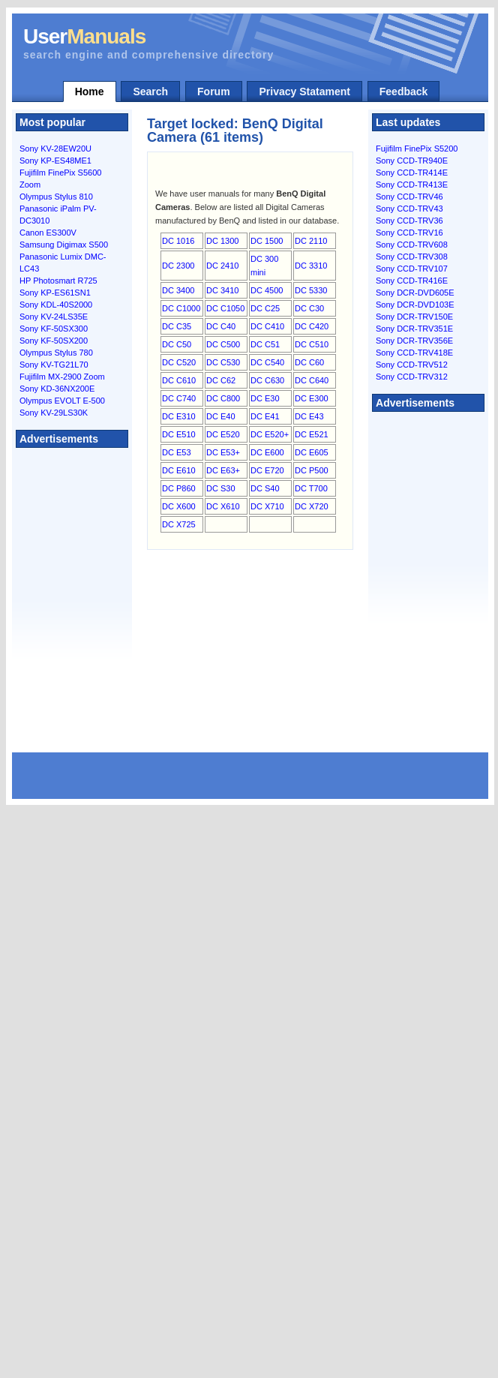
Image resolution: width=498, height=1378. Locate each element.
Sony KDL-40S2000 (56, 304)
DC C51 (265, 344)
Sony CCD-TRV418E (414, 352)
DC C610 (179, 380)
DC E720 (267, 470)
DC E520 (223, 434)
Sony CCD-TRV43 (409, 208)
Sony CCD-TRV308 (412, 256)
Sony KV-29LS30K (54, 412)
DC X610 (223, 506)
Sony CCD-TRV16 (409, 232)
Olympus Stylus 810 (56, 196)
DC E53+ (223, 452)
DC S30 (221, 488)
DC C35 (176, 326)
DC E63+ (223, 470)
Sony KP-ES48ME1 (56, 160)
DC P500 (311, 470)
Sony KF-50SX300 (54, 328)
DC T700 (311, 488)
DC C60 (309, 362)
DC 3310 (311, 265)
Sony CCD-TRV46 (409, 196)
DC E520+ (269, 434)
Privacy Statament (304, 92)
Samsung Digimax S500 (64, 244)
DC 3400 (178, 290)
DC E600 (267, 452)
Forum (213, 92)
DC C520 (179, 362)
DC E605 (311, 452)
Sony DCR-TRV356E (414, 340)
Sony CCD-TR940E (412, 160)
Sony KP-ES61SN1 (55, 292)
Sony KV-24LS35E (54, 316)
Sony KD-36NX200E (57, 388)
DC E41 (265, 416)
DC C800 (223, 398)
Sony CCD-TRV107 (412, 268)
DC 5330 (311, 290)
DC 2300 (178, 265)
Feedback (404, 92)
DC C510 (311, 344)
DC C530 (223, 362)
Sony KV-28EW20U (56, 148)
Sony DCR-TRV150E (414, 316)
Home (89, 92)
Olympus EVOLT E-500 (62, 400)
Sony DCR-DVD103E (415, 304)
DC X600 (179, 506)
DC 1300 (222, 240)
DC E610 (179, 470)
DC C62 (221, 380)
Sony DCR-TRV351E (414, 328)
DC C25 (265, 308)
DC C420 (311, 326)
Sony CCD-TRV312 (412, 376)
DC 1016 (178, 240)
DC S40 (265, 488)
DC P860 (179, 488)
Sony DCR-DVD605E (415, 292)
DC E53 (176, 452)
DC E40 (221, 416)
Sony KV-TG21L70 (54, 364)
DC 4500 (266, 290)
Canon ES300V (48, 232)
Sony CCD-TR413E (412, 184)
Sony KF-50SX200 (54, 340)
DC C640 (311, 380)
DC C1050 (225, 308)
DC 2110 (311, 240)
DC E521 (311, 434)
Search (150, 92)
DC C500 (223, 344)
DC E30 (265, 398)
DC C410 (267, 326)
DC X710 (267, 506)
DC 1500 (266, 240)
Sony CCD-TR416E (412, 280)
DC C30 (309, 308)
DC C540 (267, 362)
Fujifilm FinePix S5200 (417, 148)
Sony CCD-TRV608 (412, 244)
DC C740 (179, 398)
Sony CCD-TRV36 (409, 220)
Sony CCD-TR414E (412, 172)
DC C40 (221, 326)
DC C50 (176, 344)
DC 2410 (222, 265)
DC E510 (179, 434)
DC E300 (311, 398)
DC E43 (309, 416)
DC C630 (267, 380)
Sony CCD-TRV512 (412, 364)
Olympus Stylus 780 (56, 352)
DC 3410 (222, 290)
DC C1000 (181, 308)
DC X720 (311, 506)
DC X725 (179, 524)
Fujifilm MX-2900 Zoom (62, 376)
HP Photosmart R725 (59, 280)
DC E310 (179, 416)
